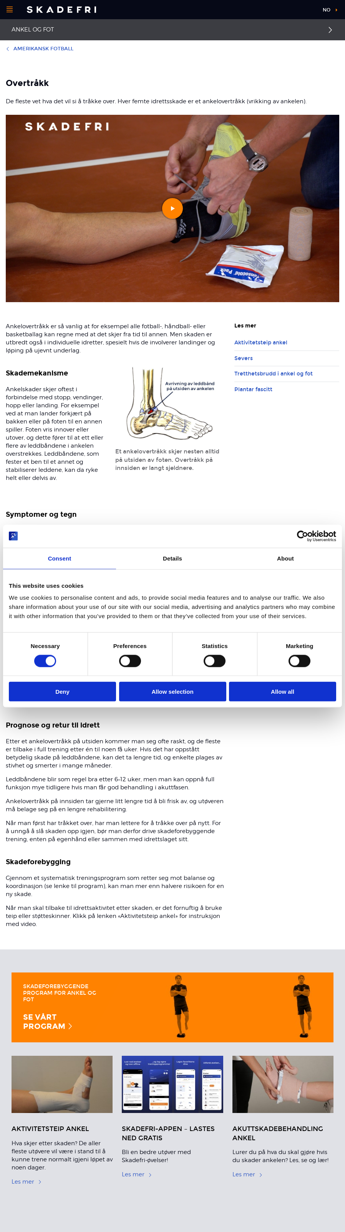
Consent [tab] (59, 558)
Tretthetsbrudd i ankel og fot (273, 373)
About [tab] (285, 558)
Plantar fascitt (253, 389)
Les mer (27, 1181)
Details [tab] (172, 558)
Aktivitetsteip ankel (260, 342)
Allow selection (172, 691)
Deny (62, 691)
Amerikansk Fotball (39, 49)
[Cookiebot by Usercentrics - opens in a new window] (302, 536)
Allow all (282, 691)
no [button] (326, 10)
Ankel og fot (33, 29)
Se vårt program (48, 1021)
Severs (243, 358)
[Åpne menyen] (9, 9)
